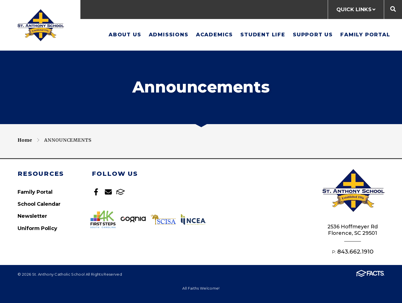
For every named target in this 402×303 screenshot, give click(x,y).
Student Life (262, 34)
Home (25, 140)
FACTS (120, 191)
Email (108, 191)
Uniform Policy (37, 228)
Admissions (168, 34)
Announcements (67, 140)
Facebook (96, 191)
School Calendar (39, 204)
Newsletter (32, 216)
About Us (125, 34)
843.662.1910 (355, 251)
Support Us (313, 34)
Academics (214, 34)
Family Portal (365, 34)
